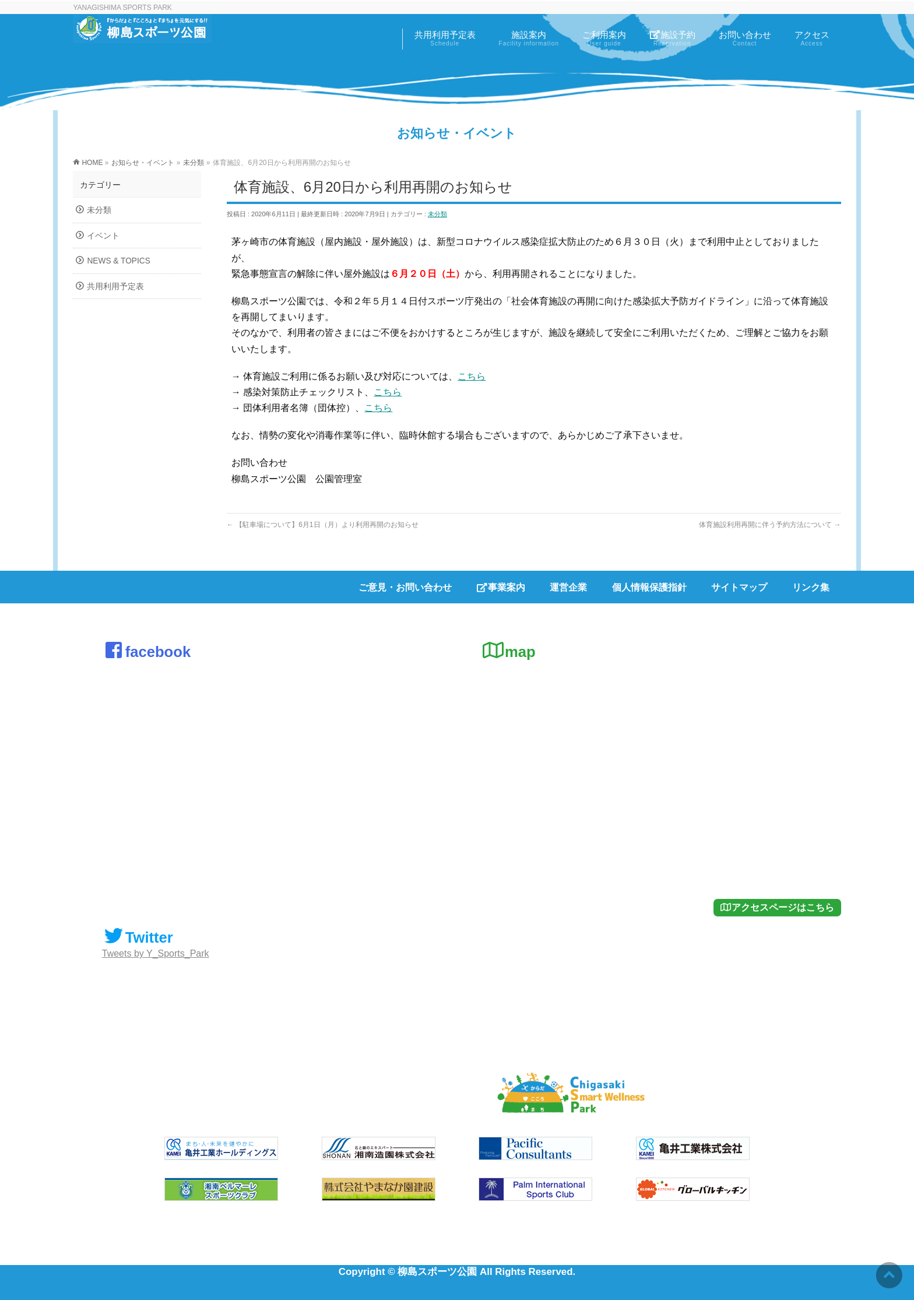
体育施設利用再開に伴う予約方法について (770, 525)
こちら (472, 376)
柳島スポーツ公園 (437, 1271)
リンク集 (810, 587)
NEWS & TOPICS (118, 261)
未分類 (437, 213)
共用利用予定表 (115, 286)
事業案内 (500, 587)
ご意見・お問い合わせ (405, 587)
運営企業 (568, 587)
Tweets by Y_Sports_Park (155, 953)
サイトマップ (739, 587)
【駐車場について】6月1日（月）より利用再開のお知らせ (323, 525)
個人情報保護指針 (649, 587)
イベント (103, 235)
